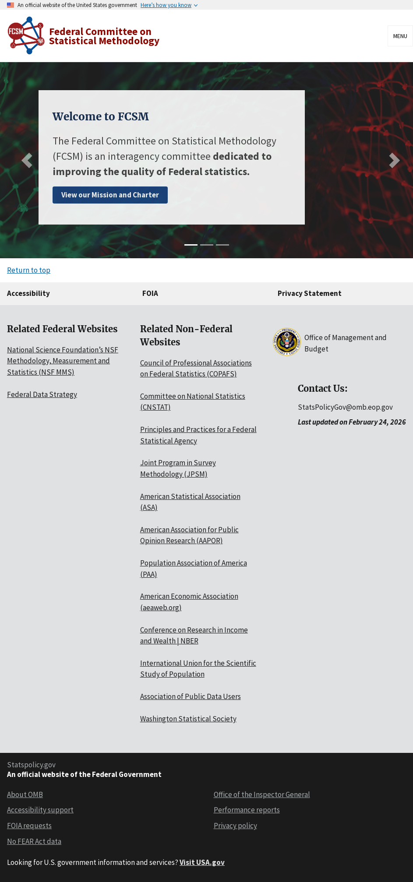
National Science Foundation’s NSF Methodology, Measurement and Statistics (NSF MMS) (62, 361)
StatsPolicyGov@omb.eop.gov (345, 407)
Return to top (28, 270)
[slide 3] (222, 245)
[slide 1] (191, 245)
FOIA (150, 293)
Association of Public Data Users (190, 696)
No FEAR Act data (34, 841)
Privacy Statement (310, 293)
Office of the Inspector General (262, 794)
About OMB (25, 794)
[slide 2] (206, 245)
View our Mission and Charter (110, 195)
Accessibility (28, 293)
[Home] (84, 36)
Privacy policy (235, 825)
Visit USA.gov (202, 862)
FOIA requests (29, 825)
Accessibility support (40, 810)
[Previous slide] (28, 160)
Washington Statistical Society (188, 719)
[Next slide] (392, 160)
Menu (400, 36)
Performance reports (247, 810)
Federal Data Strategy (42, 394)
